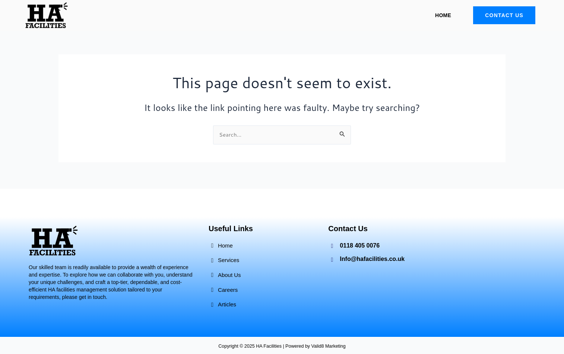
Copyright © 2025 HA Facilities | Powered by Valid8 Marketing (282, 346)
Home (443, 15)
